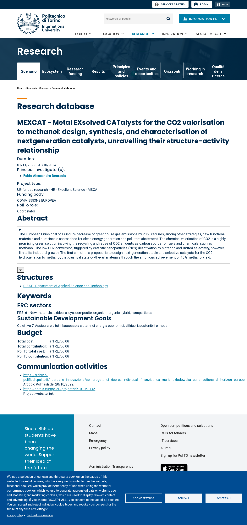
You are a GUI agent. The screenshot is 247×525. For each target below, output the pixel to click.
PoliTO (81, 33)
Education (109, 33)
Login (204, 4)
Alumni (166, 448)
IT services (169, 441)
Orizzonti (172, 71)
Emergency (98, 441)
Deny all (183, 498)
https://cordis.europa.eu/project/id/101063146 (59, 389)
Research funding (75, 71)
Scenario (44, 88)
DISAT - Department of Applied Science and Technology (65, 286)
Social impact (209, 33)
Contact (95, 426)
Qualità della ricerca (218, 71)
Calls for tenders (173, 433)
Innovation (172, 33)
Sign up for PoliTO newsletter (183, 455)
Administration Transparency (111, 466)
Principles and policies (121, 71)
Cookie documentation (40, 515)
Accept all (224, 498)
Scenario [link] (29, 71)
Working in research (195, 71)
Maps (93, 433)
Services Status (170, 4)
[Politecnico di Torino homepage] (41, 23)
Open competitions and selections (187, 426)
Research (140, 33)
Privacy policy (15, 515)
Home (20, 88)
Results (98, 71)
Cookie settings (143, 498)
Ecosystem (52, 71)
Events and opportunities (147, 71)
